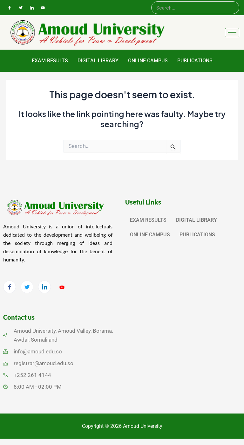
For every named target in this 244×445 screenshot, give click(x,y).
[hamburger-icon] (232, 32)
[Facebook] (9, 7)
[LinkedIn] (32, 7)
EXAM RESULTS (50, 61)
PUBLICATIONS (195, 61)
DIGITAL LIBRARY (98, 61)
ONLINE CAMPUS (148, 61)
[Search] (195, 7)
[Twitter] (20, 7)
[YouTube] (43, 7)
